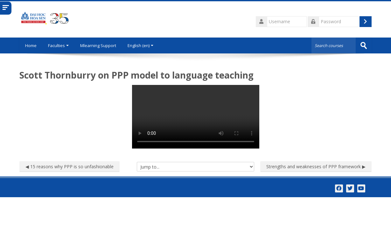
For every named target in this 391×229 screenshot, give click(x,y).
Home (31, 45)
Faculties (59, 45)
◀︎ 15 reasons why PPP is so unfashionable (69, 166)
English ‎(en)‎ (142, 45)
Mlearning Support (99, 45)
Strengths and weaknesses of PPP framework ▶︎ (316, 166)
